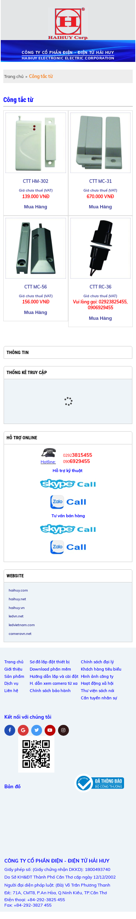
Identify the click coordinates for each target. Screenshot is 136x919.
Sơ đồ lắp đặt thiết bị (50, 661)
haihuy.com (18, 590)
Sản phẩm (14, 676)
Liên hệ (11, 690)
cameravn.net (20, 633)
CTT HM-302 (35, 181)
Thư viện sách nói (97, 690)
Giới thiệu (13, 669)
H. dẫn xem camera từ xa (54, 683)
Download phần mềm (50, 669)
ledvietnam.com (22, 625)
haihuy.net (17, 599)
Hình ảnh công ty (97, 676)
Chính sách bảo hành (50, 690)
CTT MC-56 (35, 287)
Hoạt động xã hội (97, 683)
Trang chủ (14, 76)
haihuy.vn (17, 607)
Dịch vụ (11, 683)
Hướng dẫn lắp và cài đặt (54, 676)
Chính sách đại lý (97, 661)
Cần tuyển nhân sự (99, 697)
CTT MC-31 (100, 181)
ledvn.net (16, 616)
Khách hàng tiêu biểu (101, 669)
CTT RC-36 (100, 287)
